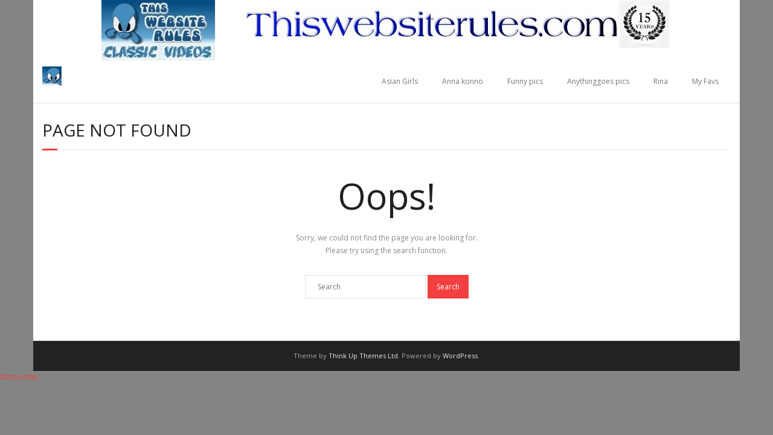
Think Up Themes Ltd (363, 355)
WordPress (460, 355)
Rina (660, 81)
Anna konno (462, 81)
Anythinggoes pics (598, 81)
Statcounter (19, 377)
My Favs (705, 81)
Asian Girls (400, 81)
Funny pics (525, 81)
